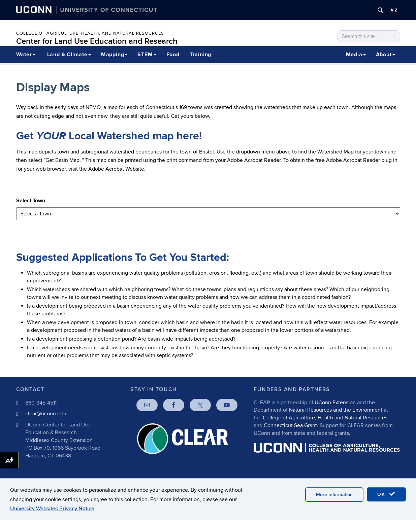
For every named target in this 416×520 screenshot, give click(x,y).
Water (25, 54)
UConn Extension (335, 402)
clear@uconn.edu (45, 413)
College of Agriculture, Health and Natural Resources (325, 417)
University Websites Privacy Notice (52, 508)
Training (200, 54)
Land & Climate (69, 54)
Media (356, 54)
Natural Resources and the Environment (335, 410)
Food (173, 54)
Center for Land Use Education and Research (97, 41)
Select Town (30, 200)
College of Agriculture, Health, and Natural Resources (90, 33)
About (385, 54)
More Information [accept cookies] (334, 494)
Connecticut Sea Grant (290, 425)
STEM (146, 54)
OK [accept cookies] (386, 494)
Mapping (114, 54)
